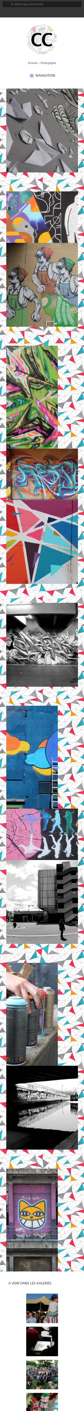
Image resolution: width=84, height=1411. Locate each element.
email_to (22, 12)
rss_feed (60, 12)
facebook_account (30, 12)
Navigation (45, 76)
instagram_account (37, 12)
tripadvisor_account (46, 12)
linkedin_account (53, 12)
